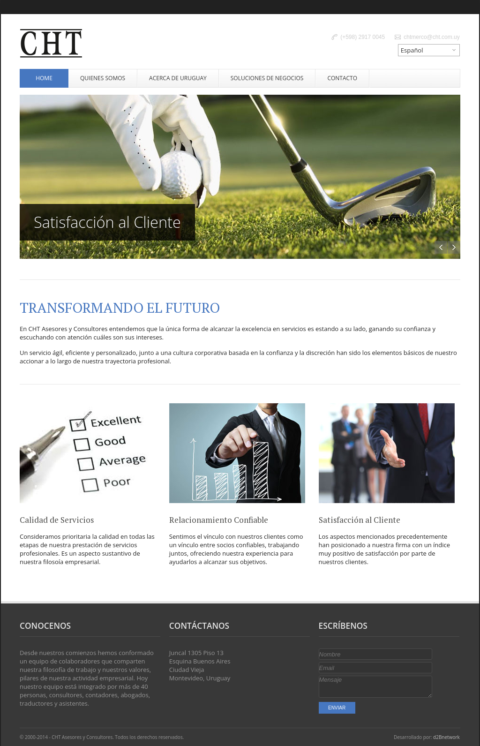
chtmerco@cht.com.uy (432, 37)
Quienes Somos (102, 78)
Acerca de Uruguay (178, 78)
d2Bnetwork (446, 737)
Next (454, 247)
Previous (441, 247)
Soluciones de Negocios (267, 78)
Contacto (342, 78)
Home (44, 78)
